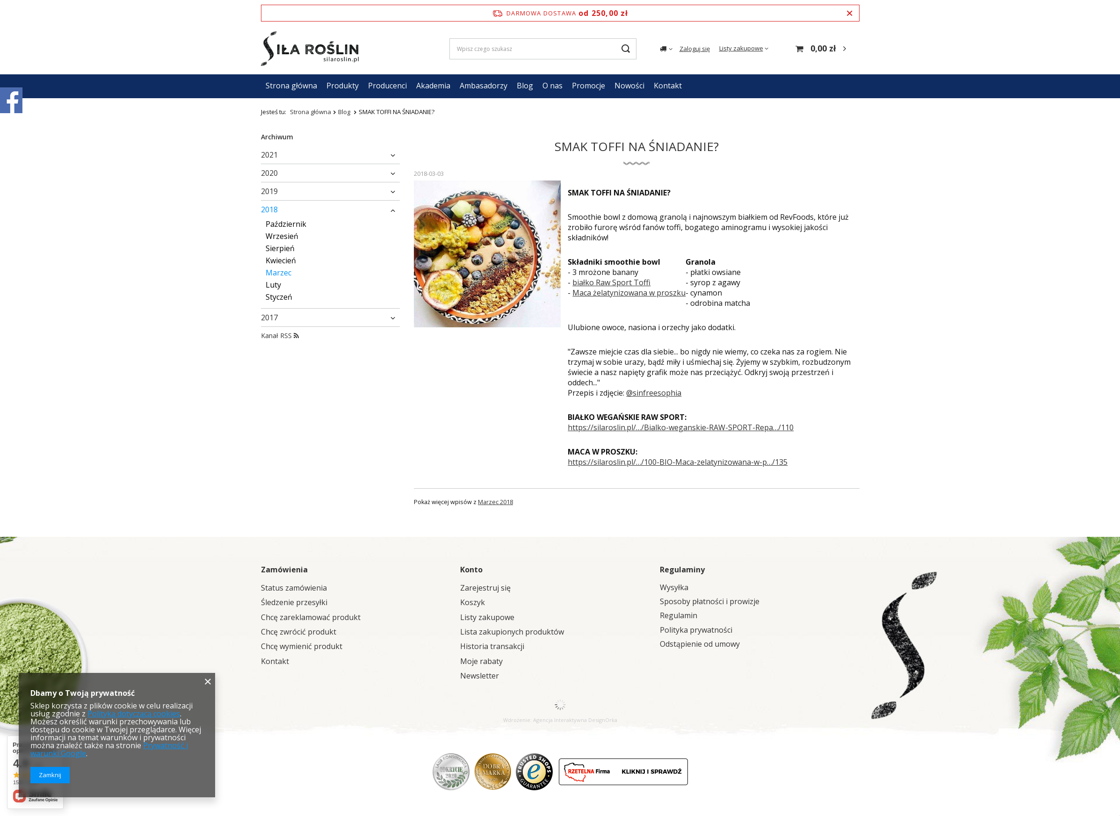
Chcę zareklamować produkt (311, 617)
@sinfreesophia (653, 393)
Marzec (278, 272)
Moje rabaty (481, 661)
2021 (269, 155)
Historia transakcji (492, 646)
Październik (286, 224)
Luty (273, 285)
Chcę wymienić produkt (301, 646)
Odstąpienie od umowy (700, 644)
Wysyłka (674, 587)
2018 (269, 209)
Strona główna (291, 85)
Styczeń (279, 297)
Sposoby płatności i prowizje (709, 601)
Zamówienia (284, 569)
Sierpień (280, 248)
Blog (525, 85)
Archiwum (277, 136)
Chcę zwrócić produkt (298, 632)
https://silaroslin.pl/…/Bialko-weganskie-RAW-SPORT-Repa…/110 (681, 427)
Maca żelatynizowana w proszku (629, 293)
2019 (269, 191)
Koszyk (472, 602)
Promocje (588, 85)
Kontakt (668, 85)
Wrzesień (282, 236)
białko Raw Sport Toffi (611, 282)
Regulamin (678, 615)
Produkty (342, 85)
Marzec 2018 (495, 502)
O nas (552, 85)
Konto (471, 569)
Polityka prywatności (696, 630)
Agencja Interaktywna (560, 719)
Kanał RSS (280, 335)
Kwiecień (281, 260)
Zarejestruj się (485, 588)
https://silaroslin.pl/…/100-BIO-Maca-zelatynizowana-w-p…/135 (678, 462)
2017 (269, 317)
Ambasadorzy (483, 85)
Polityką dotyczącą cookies (133, 713)
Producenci (387, 85)
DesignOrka (602, 719)
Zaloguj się (694, 48)
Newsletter (479, 676)
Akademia (433, 85)
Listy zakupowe (741, 48)
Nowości (629, 85)
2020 (269, 173)
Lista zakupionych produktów (512, 632)
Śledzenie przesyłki (294, 602)
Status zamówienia (294, 588)
